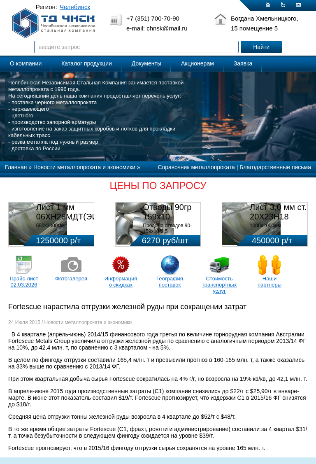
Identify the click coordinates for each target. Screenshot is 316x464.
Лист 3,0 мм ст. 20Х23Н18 (278, 212)
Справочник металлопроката (196, 167)
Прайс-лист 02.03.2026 (23, 281)
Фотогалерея (71, 278)
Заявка (243, 63)
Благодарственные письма (275, 167)
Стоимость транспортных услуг (219, 284)
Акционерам (197, 63)
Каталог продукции (86, 63)
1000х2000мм (265, 226)
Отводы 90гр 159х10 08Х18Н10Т (167, 217)
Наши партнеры (269, 281)
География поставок (169, 281)
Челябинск (75, 6)
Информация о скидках (121, 281)
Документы (146, 63)
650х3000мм (50, 226)
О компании (26, 63)
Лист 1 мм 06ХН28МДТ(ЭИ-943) (76, 212)
